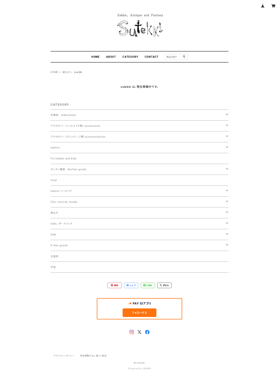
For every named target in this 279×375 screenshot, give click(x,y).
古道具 (54, 256)
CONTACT (152, 56)
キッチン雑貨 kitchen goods (68, 169)
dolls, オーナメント (62, 223)
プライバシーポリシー (63, 355)
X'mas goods (59, 245)
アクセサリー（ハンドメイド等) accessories (75, 125)
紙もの (66, 72)
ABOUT (111, 56)
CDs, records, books (64, 201)
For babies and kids (63, 158)
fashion (55, 147)
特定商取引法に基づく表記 (93, 355)
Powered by (139, 368)
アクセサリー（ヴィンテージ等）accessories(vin (78, 136)
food (54, 180)
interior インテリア (61, 190)
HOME (95, 56)
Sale (53, 234)
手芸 (53, 267)
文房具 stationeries (63, 114)
